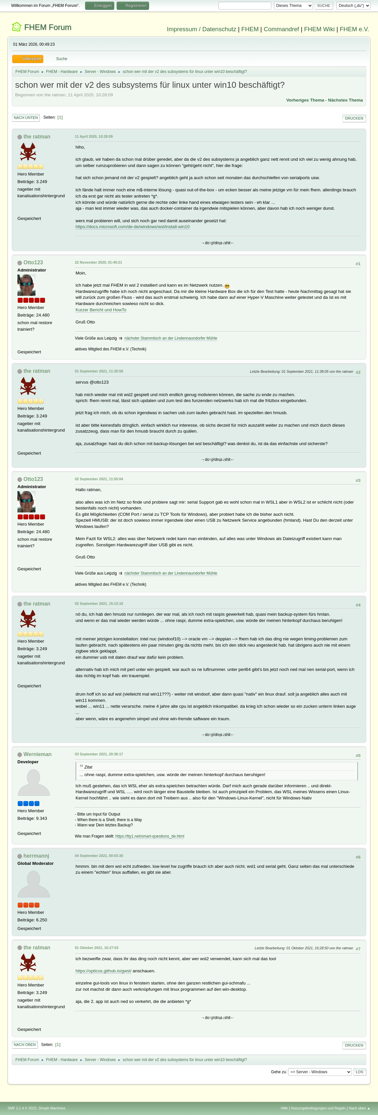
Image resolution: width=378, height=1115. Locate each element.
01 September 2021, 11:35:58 (99, 371)
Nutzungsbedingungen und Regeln (318, 1108)
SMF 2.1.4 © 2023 (22, 1108)
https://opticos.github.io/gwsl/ (103, 970)
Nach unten (26, 118)
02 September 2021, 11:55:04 (99, 479)
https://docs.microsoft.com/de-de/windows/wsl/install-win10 (132, 226)
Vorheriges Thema (305, 100)
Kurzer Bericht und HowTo (101, 309)
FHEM (250, 29)
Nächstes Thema (345, 100)
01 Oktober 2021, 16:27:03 (96, 948)
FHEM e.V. (354, 29)
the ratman (36, 136)
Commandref (281, 29)
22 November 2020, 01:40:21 (98, 262)
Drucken (354, 118)
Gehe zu (278, 1071)
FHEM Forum (48, 27)
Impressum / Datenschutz (201, 29)
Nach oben (25, 1045)
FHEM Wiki (319, 29)
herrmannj (36, 856)
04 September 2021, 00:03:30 (99, 856)
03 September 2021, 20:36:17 (99, 754)
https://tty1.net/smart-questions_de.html (149, 836)
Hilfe (284, 1108)
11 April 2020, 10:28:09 (94, 136)
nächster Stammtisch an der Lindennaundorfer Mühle (170, 338)
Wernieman (37, 754)
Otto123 (33, 262)
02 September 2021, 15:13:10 (99, 603)
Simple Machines (51, 1108)
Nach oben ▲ (359, 1108)
